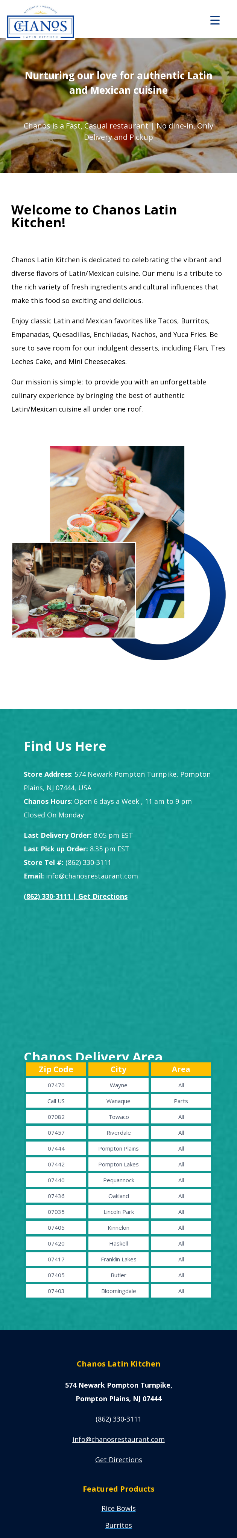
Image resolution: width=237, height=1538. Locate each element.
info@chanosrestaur (119, 1439)
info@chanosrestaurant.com (92, 875)
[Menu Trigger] (215, 19)
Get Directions (118, 1459)
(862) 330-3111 (118, 1418)
